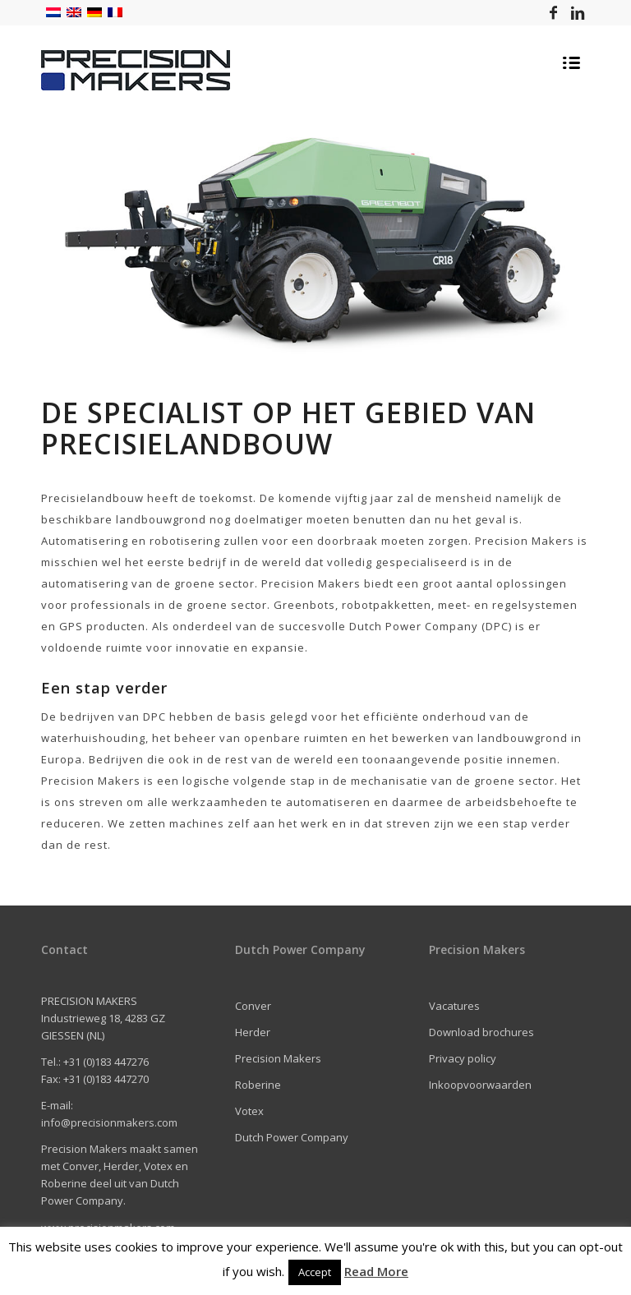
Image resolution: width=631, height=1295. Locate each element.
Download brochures (481, 1032)
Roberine (258, 1084)
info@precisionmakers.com (109, 1122)
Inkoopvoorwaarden (480, 1084)
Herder (252, 1032)
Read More (376, 1271)
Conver (253, 1005)
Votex (249, 1111)
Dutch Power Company (291, 1137)
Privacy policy (462, 1058)
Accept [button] (314, 1272)
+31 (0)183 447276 (106, 1061)
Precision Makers (278, 1058)
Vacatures (454, 1005)
